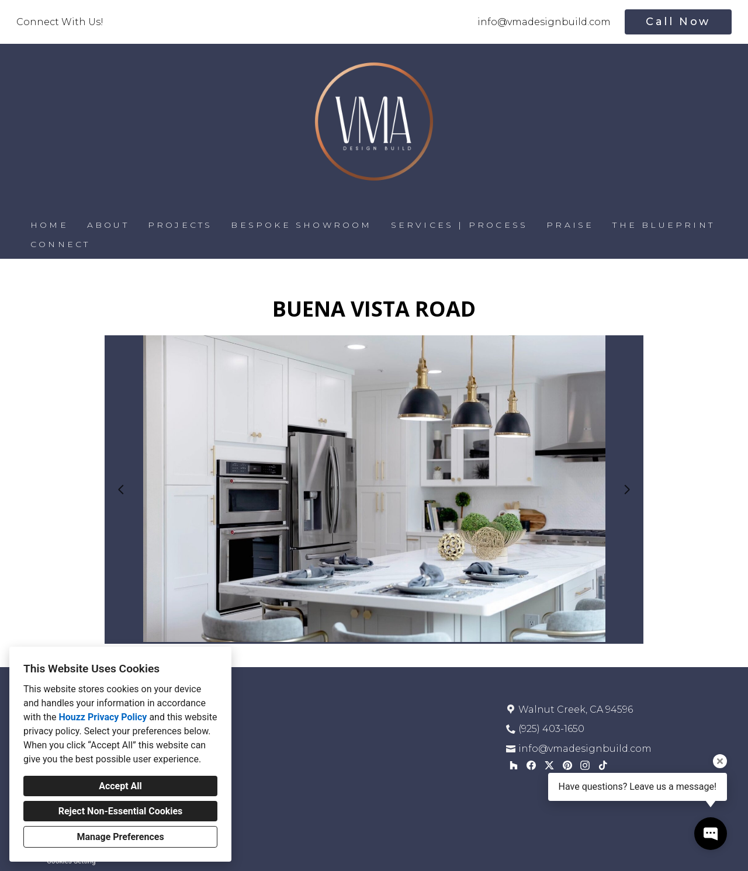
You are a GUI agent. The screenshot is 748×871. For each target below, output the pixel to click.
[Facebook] (531, 765)
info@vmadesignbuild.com (544, 21)
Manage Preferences (120, 836)
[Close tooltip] (720, 761)
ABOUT (108, 225)
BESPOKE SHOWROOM (301, 225)
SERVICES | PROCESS (459, 225)
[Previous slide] (121, 489)
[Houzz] (513, 765)
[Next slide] (627, 489)
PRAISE (570, 225)
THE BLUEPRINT (663, 225)
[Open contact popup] (710, 833)
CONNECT (60, 244)
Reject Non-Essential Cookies (120, 811)
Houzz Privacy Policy (102, 717)
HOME (49, 225)
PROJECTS (180, 225)
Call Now (678, 21)
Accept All (120, 786)
